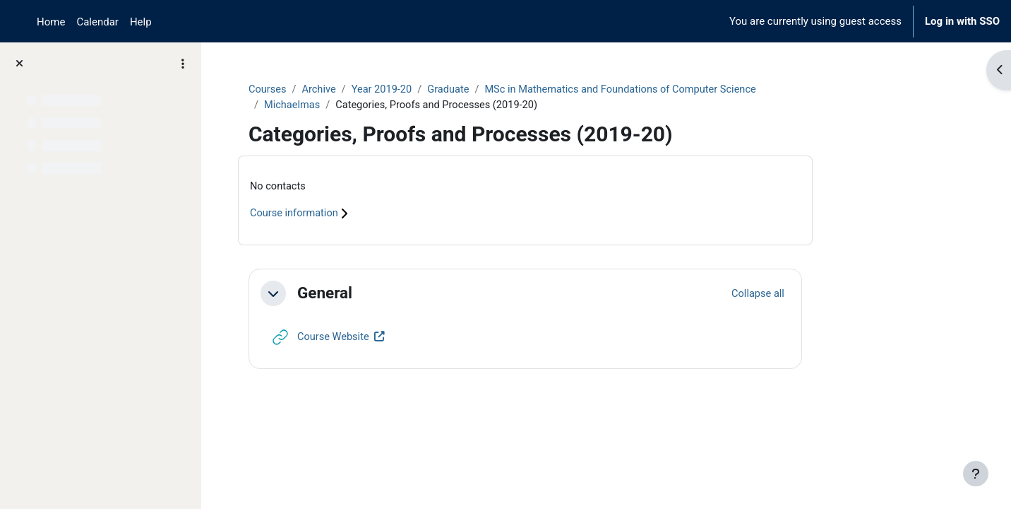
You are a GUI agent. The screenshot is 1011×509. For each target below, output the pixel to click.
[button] (343, 295)
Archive (390, 89)
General (394, 294)
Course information (372, 215)
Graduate (522, 89)
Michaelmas (363, 106)
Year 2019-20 (455, 89)
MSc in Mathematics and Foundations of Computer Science (699, 89)
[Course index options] (183, 63)
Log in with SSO (962, 21)
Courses (337, 89)
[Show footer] (975, 473)
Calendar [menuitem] (97, 22)
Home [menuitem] (51, 22)
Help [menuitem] (141, 22)
